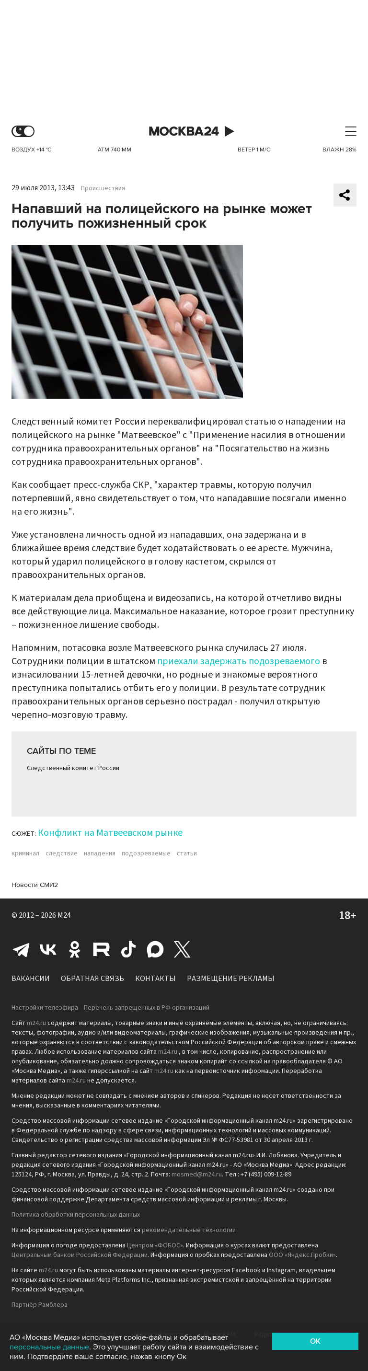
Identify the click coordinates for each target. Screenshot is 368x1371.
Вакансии (31, 978)
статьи (187, 853)
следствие (62, 853)
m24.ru (36, 1023)
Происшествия (103, 188)
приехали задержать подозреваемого (238, 661)
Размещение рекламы (231, 978)
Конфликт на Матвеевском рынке (110, 833)
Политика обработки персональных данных (76, 1215)
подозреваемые (146, 853)
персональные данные (49, 1347)
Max (155, 949)
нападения (99, 853)
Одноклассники (74, 949)
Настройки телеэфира (45, 1008)
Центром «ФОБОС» (155, 1245)
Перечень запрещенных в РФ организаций (146, 1008)
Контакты (155, 978)
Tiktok (128, 949)
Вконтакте (48, 949)
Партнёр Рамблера (40, 1305)
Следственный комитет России (73, 768)
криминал (25, 853)
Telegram (21, 949)
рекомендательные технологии (189, 1230)
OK (315, 1341)
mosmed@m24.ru (197, 1174)
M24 (64, 915)
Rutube (101, 949)
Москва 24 (184, 131)
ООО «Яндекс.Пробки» (302, 1255)
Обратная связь (92, 978)
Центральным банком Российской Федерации (80, 1255)
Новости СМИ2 (35, 885)
